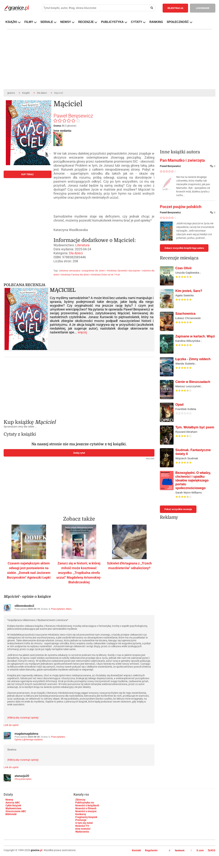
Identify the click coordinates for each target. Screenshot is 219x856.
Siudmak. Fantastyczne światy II (193, 452)
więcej (82, 332)
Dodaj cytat (79, 452)
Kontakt (136, 850)
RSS (211, 850)
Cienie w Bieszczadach (192, 382)
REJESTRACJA (175, 8)
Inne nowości (82, 828)
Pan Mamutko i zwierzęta (182, 160)
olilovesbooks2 (24, 606)
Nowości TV (82, 825)
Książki (26, 92)
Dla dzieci (42, 92)
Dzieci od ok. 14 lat (110, 274)
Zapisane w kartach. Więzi (195, 336)
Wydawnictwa (13, 808)
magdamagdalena (26, 733)
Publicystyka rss (84, 802)
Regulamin (151, 850)
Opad (179, 404)
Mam (68, 609)
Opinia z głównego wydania (29, 739)
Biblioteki (11, 814)
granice (11, 92)
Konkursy (80, 814)
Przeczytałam (58, 609)
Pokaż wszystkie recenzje (178, 509)
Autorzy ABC (12, 802)
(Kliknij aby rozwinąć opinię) (23, 717)
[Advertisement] (79, 385)
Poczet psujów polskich (180, 206)
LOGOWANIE (202, 8)
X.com (197, 850)
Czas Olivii (183, 268)
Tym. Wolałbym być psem (194, 427)
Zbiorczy (80, 799)
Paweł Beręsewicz (73, 116)
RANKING (156, 21)
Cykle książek (13, 805)
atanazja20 (22, 776)
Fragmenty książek (86, 817)
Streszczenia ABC (15, 811)
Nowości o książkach (87, 805)
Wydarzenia (82, 831)
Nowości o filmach (85, 808)
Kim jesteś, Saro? (188, 291)
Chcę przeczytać (23, 779)
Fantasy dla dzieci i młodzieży (86, 274)
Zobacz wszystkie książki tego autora (184, 248)
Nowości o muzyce (86, 811)
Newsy (9, 799)
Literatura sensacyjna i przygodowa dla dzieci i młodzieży (88, 270)
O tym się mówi (84, 822)
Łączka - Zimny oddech (193, 359)
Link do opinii (11, 725)
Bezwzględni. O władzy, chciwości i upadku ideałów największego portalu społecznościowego (193, 480)
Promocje (80, 820)
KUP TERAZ (27, 174)
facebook (176, 850)
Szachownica (185, 313)
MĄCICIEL (63, 290)
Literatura (82, 245)
